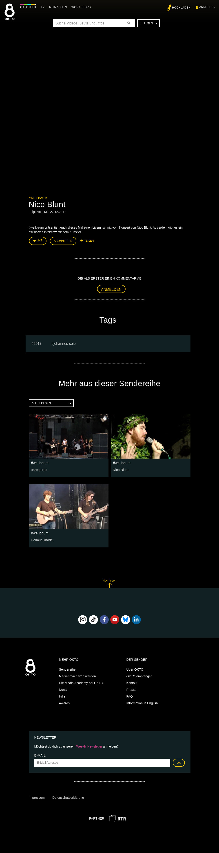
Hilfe (62, 696)
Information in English (142, 702)
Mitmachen (59, 7)
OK (179, 761)
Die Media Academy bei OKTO (81, 682)
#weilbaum (38, 198)
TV (44, 7)
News (63, 689)
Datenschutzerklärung (68, 797)
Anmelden (111, 289)
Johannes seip (64, 343)
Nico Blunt (120, 469)
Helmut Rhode (41, 539)
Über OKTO (135, 669)
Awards (64, 702)
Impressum (37, 797)
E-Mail (40, 754)
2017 (37, 343)
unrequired (38, 469)
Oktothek (29, 7)
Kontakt (131, 682)
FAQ (129, 696)
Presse (131, 689)
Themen (149, 23)
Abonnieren (63, 240)
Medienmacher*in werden (77, 675)
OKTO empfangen (139, 675)
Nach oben (109, 582)
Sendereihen (68, 669)
